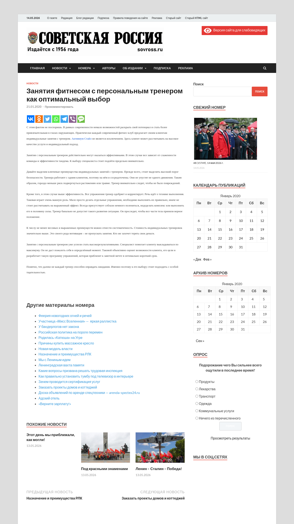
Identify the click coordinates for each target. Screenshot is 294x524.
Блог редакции (85, 18)
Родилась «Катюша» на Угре (60, 337)
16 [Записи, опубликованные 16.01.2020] (230, 229)
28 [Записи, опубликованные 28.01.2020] (209, 247)
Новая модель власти (56, 349)
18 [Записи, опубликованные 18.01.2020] (251, 229)
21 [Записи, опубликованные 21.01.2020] (209, 238)
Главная (37, 68)
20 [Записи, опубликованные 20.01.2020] (199, 238)
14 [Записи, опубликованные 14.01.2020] (209, 229)
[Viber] (72, 119)
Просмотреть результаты (230, 438)
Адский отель (49, 398)
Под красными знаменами (104, 468)
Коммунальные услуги (216, 411)
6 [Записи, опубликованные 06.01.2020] (199, 220)
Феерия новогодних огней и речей (65, 315)
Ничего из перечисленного (220, 418)
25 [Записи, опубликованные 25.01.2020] (251, 238)
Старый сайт (173, 18)
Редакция (67, 18)
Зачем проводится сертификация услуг (69, 382)
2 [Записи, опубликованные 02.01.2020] (230, 212)
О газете (52, 18)
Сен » (200, 341)
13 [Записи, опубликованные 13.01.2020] (199, 229)
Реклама (157, 18)
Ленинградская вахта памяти (61, 365)
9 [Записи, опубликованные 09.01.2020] (230, 220)
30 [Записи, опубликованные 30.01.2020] (230, 247)
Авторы (108, 68)
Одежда (205, 403)
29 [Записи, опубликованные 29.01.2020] (220, 247)
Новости (59, 68)
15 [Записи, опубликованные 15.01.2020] (220, 229)
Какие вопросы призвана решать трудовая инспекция (80, 371)
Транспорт (207, 396)
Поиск (198, 84)
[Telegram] (64, 119)
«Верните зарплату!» (55, 404)
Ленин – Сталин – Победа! (159, 468)
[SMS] (81, 119)
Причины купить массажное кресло (66, 343)
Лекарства (207, 389)
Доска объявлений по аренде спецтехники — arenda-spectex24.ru (89, 392)
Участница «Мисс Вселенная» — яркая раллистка (78, 321)
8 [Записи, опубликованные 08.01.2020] (220, 220)
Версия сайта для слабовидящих (234, 30)
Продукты (206, 382)
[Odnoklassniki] (39, 119)
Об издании (133, 68)
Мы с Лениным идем (55, 360)
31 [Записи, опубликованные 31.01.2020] (241, 247)
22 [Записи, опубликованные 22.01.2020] (220, 238)
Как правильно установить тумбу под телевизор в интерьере (86, 376)
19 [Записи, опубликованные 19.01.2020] (262, 229)
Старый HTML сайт (196, 18)
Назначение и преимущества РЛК (65, 354)
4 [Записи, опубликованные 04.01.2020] (251, 212)
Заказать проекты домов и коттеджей (68, 387)
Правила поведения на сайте (130, 18)
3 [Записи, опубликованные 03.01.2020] (241, 212)
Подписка (103, 18)
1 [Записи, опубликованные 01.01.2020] (220, 212)
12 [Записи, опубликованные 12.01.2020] (262, 220)
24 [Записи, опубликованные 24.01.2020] (241, 238)
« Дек (197, 259)
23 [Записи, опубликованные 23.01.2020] (230, 238)
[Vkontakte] (30, 119)
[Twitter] (47, 119)
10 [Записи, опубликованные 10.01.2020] (241, 220)
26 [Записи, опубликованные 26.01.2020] (262, 238)
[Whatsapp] (56, 119)
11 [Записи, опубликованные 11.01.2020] (251, 220)
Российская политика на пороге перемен (70, 332)
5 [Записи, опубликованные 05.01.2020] (262, 212)
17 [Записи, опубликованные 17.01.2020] (241, 229)
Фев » (207, 259)
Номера (84, 68)
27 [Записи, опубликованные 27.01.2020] (199, 247)
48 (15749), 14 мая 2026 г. (208, 162)
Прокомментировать (59, 106)
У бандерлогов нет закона (59, 326)
